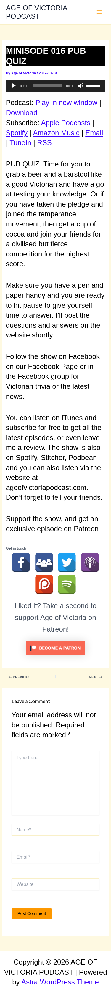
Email (94, 133)
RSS (44, 143)
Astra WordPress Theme (60, 982)
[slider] (47, 85)
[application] (55, 86)
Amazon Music (56, 133)
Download (22, 113)
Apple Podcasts (65, 123)
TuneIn (20, 143)
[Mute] (81, 86)
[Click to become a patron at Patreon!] (55, 648)
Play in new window (66, 103)
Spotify (17, 133)
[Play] (14, 86)
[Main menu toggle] (99, 12)
